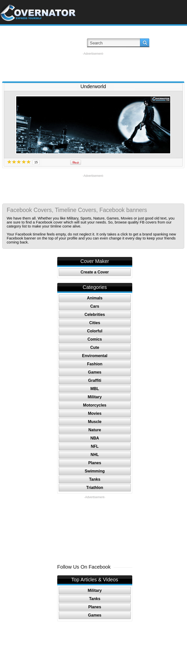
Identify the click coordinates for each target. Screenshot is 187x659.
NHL (94, 454)
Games (94, 372)
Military (95, 397)
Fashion (94, 364)
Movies (95, 413)
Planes (94, 463)
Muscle (95, 422)
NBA (94, 438)
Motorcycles (94, 405)
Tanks (94, 479)
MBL (94, 389)
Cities (94, 323)
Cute (94, 347)
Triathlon (94, 487)
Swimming (95, 471)
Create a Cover (94, 272)
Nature (94, 430)
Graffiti (94, 380)
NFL (94, 446)
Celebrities (94, 314)
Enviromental (94, 356)
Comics (95, 339)
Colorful (94, 331)
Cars (94, 306)
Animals (94, 298)
